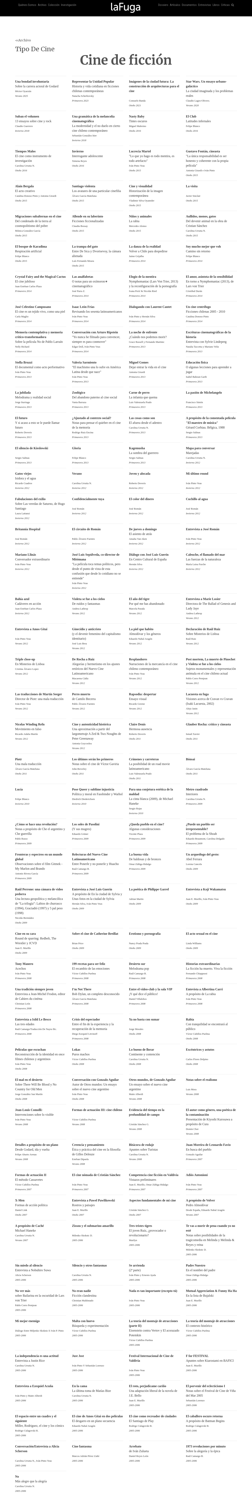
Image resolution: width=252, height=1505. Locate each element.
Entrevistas (204, 5)
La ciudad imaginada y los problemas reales (211, 91)
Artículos (175, 5)
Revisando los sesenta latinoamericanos (97, 312)
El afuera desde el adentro (154, 423)
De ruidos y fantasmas (97, 604)
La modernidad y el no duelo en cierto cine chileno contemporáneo (97, 126)
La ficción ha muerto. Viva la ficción (211, 969)
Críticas (225, 5)
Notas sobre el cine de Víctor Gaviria (97, 764)
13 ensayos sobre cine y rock (40, 121)
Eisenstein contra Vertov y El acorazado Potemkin (154, 1330)
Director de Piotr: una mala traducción (40, 699)
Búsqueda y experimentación (97, 1326)
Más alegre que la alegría (40, 1481)
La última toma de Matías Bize (97, 1391)
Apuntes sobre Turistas (154, 1150)
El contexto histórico (211, 1326)
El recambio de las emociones (97, 969)
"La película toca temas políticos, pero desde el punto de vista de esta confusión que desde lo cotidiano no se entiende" (97, 569)
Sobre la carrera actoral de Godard (40, 86)
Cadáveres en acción (40, 604)
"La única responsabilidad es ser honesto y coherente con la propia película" (211, 161)
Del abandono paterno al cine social (97, 397)
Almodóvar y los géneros (154, 634)
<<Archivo (23, 40)
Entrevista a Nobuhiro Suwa (40, 1270)
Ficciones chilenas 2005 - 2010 (211, 312)
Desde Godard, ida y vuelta (40, 1150)
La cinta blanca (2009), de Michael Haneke (154, 799)
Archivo (42, 5)
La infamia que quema (154, 397)
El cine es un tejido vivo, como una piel (40, 312)
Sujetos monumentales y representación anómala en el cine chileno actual (211, 669)
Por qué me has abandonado (154, 604)
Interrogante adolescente (97, 156)
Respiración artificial (40, 251)
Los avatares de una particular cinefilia (97, 191)
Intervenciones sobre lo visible (40, 1115)
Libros (216, 5)
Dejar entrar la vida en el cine (154, 367)
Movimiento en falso (40, 729)
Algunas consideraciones (154, 829)
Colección (54, 5)
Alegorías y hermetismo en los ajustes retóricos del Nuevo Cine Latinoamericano (97, 669)
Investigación (68, 5)
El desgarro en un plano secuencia (97, 1421)
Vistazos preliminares (154, 1180)
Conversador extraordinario (40, 559)
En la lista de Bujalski (211, 1296)
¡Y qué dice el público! (154, 994)
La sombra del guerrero (154, 453)
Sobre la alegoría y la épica (211, 1451)
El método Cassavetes (40, 1180)
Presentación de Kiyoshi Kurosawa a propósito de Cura (211, 1119)
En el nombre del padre (211, 1270)
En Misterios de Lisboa (40, 664)
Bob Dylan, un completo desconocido (97, 994)
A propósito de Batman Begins (211, 1421)
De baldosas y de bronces (154, 859)
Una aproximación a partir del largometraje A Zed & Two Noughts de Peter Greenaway (97, 734)
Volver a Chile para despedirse (154, 251)
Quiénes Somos (27, 5)
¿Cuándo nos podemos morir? (154, 337)
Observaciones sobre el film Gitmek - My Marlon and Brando (40, 864)
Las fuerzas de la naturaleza (211, 559)
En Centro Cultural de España (154, 559)
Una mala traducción (40, 764)
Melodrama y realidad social (40, 397)
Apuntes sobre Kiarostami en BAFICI (211, 1361)
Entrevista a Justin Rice (40, 1361)
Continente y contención (154, 1054)
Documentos (189, 5)
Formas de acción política (40, 1205)
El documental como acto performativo (40, 367)
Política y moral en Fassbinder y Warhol (97, 794)
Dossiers (163, 5)
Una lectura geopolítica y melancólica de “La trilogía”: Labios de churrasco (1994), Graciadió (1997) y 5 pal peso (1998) (40, 904)
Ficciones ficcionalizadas (97, 221)
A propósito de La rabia (211, 994)
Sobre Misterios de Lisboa (211, 634)
